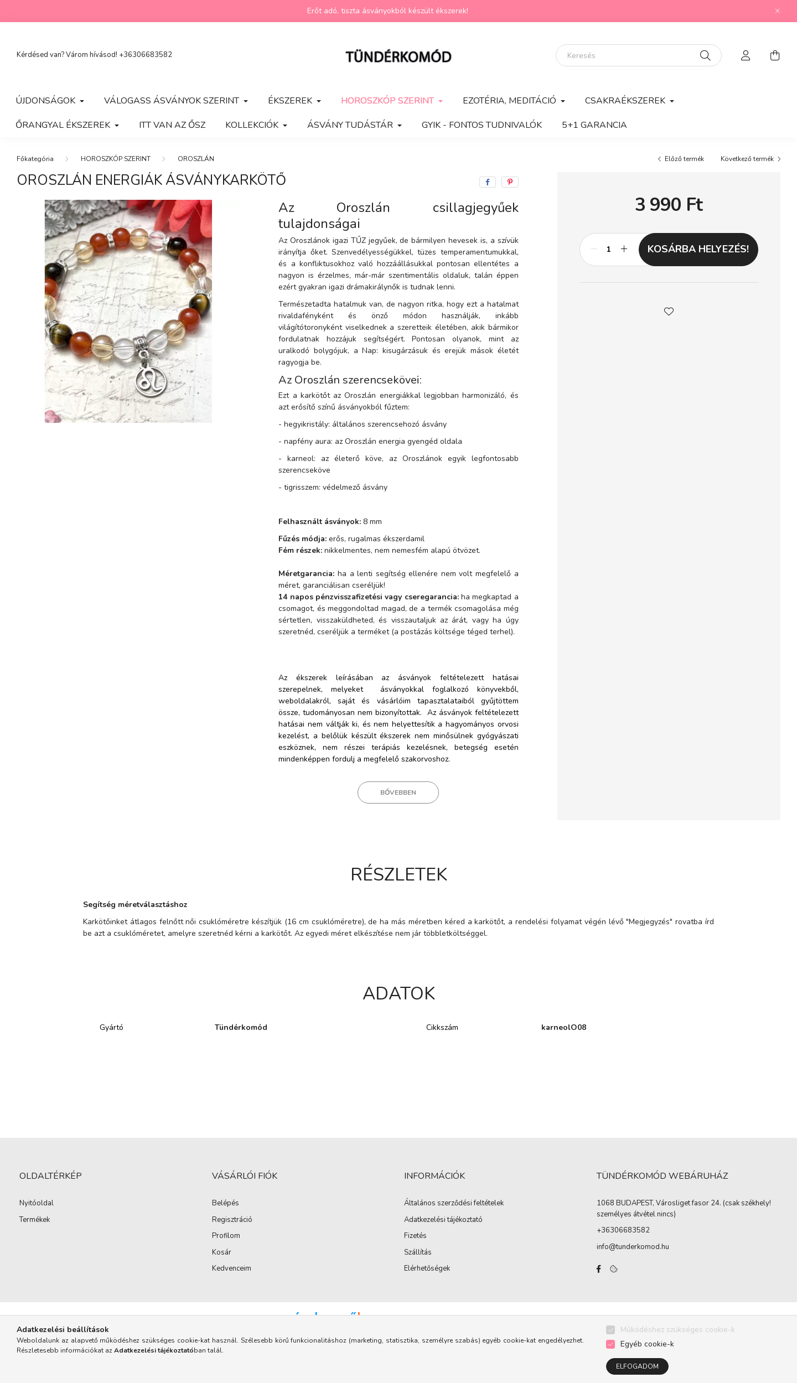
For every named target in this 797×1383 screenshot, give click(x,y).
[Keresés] (639, 55)
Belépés (225, 1203)
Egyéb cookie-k (647, 1344)
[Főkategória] (35, 158)
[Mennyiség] (609, 250)
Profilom (226, 1236)
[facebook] (487, 182)
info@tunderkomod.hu (633, 1247)
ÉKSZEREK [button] (291, 101)
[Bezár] (777, 11)
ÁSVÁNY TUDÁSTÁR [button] (351, 125)
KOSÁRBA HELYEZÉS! (698, 249)
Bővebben (398, 792)
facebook (599, 1269)
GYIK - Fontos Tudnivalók (482, 125)
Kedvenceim (231, 1269)
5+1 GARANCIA (594, 125)
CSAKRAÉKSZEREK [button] (626, 101)
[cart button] (775, 55)
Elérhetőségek (427, 1269)
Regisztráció (232, 1220)
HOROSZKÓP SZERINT (116, 158)
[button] (669, 310)
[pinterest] (510, 182)
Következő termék (747, 158)
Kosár (221, 1253)
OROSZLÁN (196, 158)
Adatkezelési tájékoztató (443, 1220)
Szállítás (418, 1253)
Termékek (34, 1220)
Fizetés (415, 1236)
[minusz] (594, 249)
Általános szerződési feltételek (454, 1203)
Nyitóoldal (36, 1203)
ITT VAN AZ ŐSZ (172, 125)
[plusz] (624, 249)
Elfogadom (637, 1366)
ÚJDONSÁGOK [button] (46, 101)
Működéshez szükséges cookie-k (677, 1329)
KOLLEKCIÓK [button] (253, 125)
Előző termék (684, 158)
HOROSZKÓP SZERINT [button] (388, 101)
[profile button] (746, 55)
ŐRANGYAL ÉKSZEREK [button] (63, 125)
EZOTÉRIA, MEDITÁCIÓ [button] (510, 101)
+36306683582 (145, 55)
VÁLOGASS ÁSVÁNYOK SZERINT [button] (172, 101)
